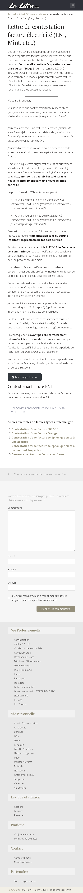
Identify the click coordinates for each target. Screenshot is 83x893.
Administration (21, 639)
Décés (17, 736)
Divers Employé (22, 665)
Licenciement (21, 695)
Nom (11, 556)
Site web (12, 582)
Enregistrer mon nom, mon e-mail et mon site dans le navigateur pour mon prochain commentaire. (39, 598)
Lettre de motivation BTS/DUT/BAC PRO (34, 691)
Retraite (18, 699)
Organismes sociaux (24, 774)
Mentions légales (23, 862)
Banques (18, 731)
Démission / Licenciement (27, 661)
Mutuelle (18, 766)
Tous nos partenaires (25, 881)
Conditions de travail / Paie (28, 648)
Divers (17, 740)
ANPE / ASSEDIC (22, 644)
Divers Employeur (23, 669)
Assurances (20, 727)
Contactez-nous (22, 857)
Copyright (13, 889)
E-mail (12, 569)
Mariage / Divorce (23, 761)
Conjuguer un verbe (24, 834)
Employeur (19, 678)
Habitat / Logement (24, 753)
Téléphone (19, 779)
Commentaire (15, 507)
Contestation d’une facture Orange (35, 433)
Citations (18, 806)
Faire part (19, 744)
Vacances (19, 783)
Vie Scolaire (20, 787)
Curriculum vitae (22, 652)
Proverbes (19, 815)
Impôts (18, 757)
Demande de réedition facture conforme (38, 454)
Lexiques (18, 811)
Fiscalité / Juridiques (24, 749)
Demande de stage (24, 656)
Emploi (17, 674)
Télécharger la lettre (25, 377)
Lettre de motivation (24, 687)
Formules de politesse (25, 838)
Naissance (19, 770)
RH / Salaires (20, 704)
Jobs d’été (19, 682)
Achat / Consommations (26, 723)
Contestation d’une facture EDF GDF (35, 429)
